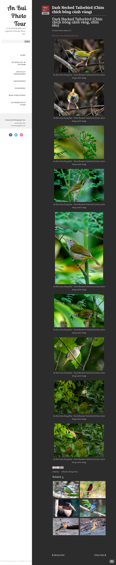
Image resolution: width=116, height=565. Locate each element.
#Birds (55, 471)
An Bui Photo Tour (17, 15)
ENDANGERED (20, 81)
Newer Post (59, 555)
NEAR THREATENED (17, 95)
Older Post (99, 555)
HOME (23, 55)
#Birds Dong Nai (69, 471)
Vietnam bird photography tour (65, 36)
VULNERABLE (20, 88)
